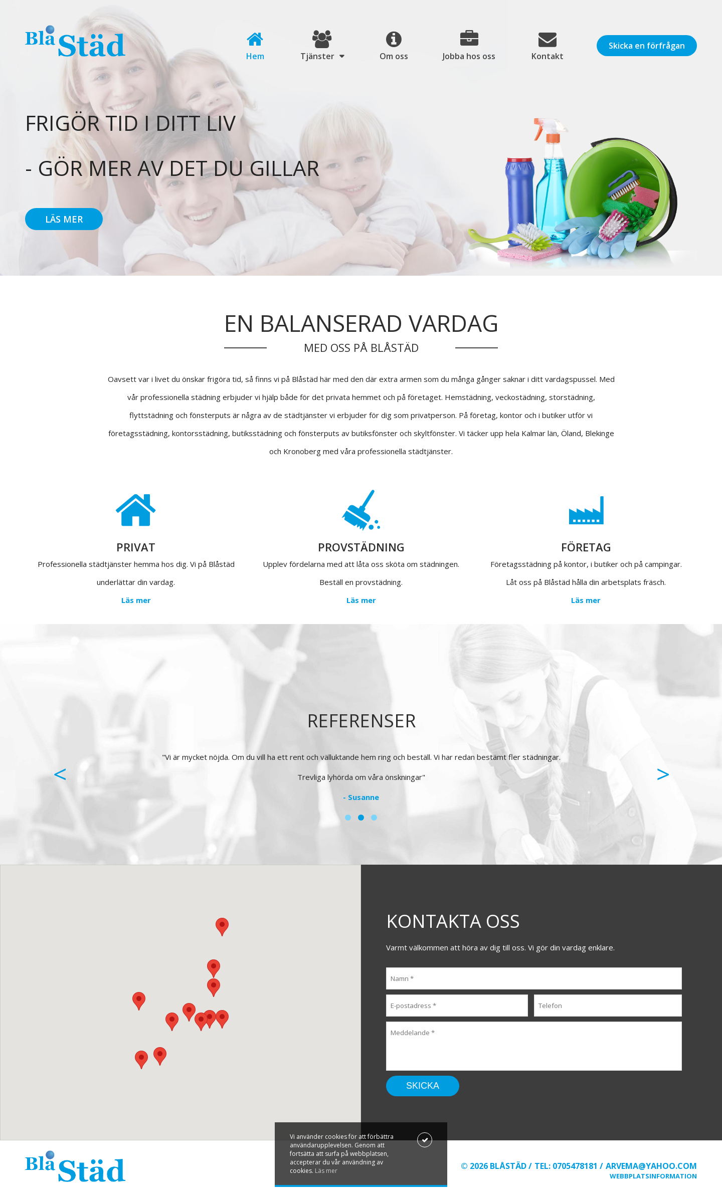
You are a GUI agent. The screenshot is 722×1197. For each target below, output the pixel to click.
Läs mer (64, 219)
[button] (209, 1019)
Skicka (422, 1086)
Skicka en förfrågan (647, 45)
